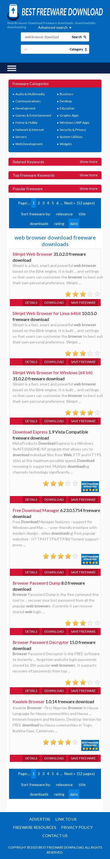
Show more (88, 161)
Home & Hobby (26, 122)
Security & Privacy (73, 130)
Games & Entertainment (33, 115)
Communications (28, 101)
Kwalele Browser (29, 701)
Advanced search (53, 27)
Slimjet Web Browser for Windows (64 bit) (52, 372)
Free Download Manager (36, 510)
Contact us (55, 835)
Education (67, 108)
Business (66, 94)
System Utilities (71, 137)
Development (25, 108)
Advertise (40, 819)
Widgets (66, 144)
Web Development (29, 144)
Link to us (66, 819)
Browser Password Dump (36, 582)
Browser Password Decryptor (41, 642)
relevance (64, 214)
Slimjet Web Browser (33, 254)
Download (54, 302)
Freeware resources (34, 827)
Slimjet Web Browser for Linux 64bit (47, 313)
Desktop (66, 101)
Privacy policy (77, 827)
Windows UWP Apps (74, 122)
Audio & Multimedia (30, 94)
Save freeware (83, 302)
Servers (21, 137)
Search (77, 37)
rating (59, 223)
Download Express (30, 431)
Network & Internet (29, 130)
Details (31, 302)
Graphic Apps (69, 115)
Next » (69, 203)
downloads (39, 223)
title (82, 214)
